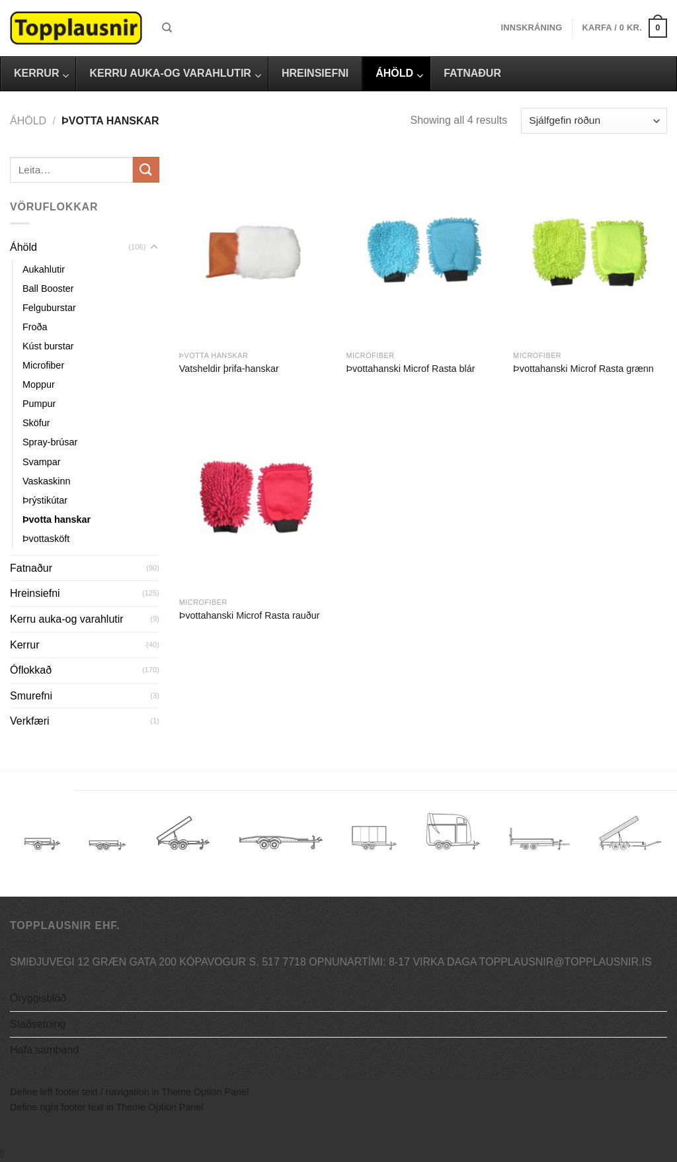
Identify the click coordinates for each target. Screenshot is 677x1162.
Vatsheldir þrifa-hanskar (229, 368)
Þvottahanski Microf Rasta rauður (249, 615)
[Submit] (146, 170)
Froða (35, 327)
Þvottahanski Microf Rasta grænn (583, 368)
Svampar (41, 462)
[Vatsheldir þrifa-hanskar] (256, 250)
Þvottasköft (45, 538)
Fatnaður (31, 568)
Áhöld (28, 120)
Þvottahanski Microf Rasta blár (410, 368)
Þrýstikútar (44, 500)
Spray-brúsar (49, 442)
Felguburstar (49, 307)
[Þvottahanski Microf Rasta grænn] (590, 250)
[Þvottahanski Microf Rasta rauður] (256, 497)
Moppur (38, 384)
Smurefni (31, 695)
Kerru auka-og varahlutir (67, 619)
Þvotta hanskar (56, 519)
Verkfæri (30, 721)
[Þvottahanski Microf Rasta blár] (423, 250)
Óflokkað (31, 670)
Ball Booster (48, 288)
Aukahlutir (43, 269)
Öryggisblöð (38, 998)
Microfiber (43, 365)
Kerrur (24, 644)
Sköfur (36, 423)
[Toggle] (154, 247)
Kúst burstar (48, 346)
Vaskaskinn (46, 481)
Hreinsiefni (35, 593)
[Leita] (167, 27)
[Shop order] (594, 121)
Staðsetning (38, 1024)
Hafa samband (44, 1049)
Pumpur (39, 403)
